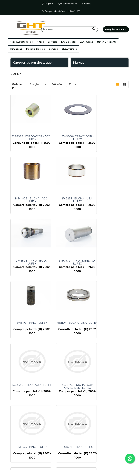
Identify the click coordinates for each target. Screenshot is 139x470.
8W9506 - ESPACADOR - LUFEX (73, 138)
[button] (21, 41)
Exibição (56, 84)
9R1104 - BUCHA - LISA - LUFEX (73, 260)
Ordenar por (17, 86)
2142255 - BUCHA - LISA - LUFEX (32, 200)
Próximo (85, 412)
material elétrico (35, 49)
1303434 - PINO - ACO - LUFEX (114, 260)
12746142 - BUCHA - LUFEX (73, 384)
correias (52, 42)
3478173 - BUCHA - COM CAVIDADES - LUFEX (32, 324)
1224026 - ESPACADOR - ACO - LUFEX (32, 138)
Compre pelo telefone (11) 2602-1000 (61, 11)
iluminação (16, 49)
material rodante (107, 42)
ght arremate (69, 49)
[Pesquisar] (69, 29)
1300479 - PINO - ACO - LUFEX (114, 384)
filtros (40, 42)
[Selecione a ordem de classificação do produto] (37, 84)
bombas (53, 49)
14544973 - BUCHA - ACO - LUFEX (114, 138)
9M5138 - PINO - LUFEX (73, 322)
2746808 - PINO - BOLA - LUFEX (73, 200)
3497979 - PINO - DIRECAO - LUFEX (114, 200)
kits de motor (68, 42)
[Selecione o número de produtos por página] (71, 84)
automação (86, 42)
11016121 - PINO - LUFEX (114, 322)
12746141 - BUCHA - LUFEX (32, 384)
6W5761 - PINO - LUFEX (32, 260)
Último (94, 412)
